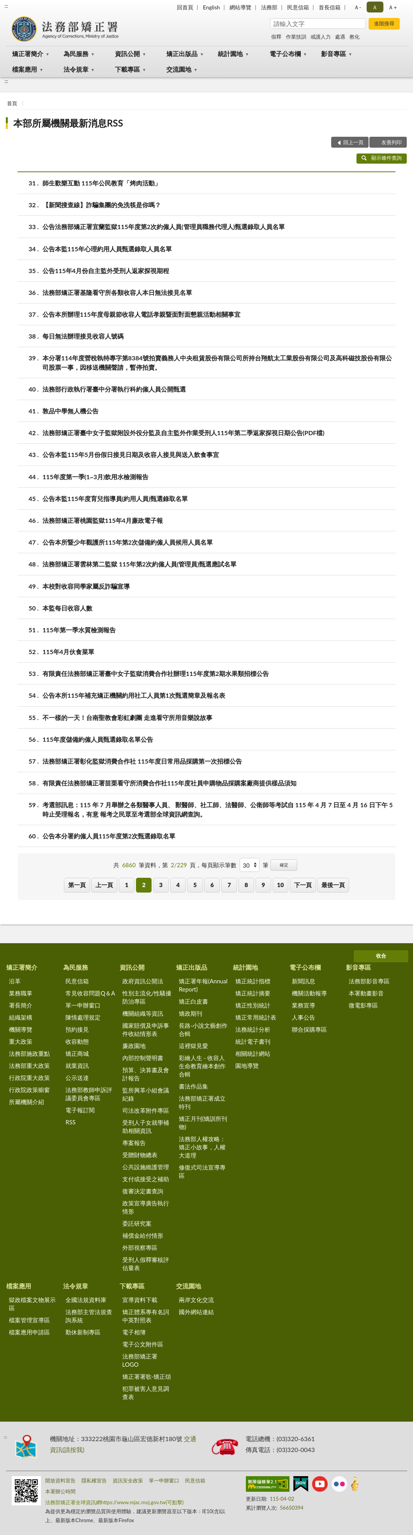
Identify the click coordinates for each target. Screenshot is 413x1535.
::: (6, 6)
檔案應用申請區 (29, 1332)
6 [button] (212, 884)
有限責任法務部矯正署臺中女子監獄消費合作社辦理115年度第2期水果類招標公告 (155, 673)
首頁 (12, 103)
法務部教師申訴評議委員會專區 (88, 1093)
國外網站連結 (196, 1311)
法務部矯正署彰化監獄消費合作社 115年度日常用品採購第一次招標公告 (142, 761)
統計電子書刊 (252, 1041)
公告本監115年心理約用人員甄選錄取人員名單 (107, 248)
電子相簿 (134, 1332)
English (211, 7)
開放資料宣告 (60, 1480)
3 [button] (161, 884)
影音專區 (333, 53)
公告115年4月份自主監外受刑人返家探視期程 (105, 270)
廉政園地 (134, 1045)
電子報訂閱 (80, 1109)
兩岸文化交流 (196, 1299)
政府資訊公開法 (142, 981)
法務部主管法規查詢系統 (88, 1315)
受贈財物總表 (139, 1154)
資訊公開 (127, 53)
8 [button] (246, 884)
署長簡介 (20, 1005)
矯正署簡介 (27, 53)
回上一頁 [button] (353, 142)
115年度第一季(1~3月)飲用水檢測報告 (95, 476)
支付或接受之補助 (145, 1178)
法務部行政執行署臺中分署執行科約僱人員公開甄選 (114, 389)
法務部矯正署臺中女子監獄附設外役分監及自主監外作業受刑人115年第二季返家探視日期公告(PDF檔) (183, 432)
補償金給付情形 (142, 1235)
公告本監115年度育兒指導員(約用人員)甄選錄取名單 (115, 498)
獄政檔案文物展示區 (32, 1303)
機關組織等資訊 (142, 1013)
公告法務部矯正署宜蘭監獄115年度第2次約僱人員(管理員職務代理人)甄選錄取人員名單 (163, 226)
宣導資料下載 (139, 1299)
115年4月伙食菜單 (68, 651)
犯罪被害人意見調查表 (145, 1392)
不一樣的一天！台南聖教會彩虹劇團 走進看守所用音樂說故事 (127, 717)
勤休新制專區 (83, 1332)
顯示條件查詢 (382, 158)
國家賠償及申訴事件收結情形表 (145, 1029)
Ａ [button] (375, 7)
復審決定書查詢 (142, 1190)
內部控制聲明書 (142, 1057)
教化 (354, 37)
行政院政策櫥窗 (29, 1089)
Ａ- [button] (357, 7)
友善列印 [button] (391, 142)
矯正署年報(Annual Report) (203, 985)
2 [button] (144, 884)
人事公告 (303, 1017)
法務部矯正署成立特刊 (202, 1102)
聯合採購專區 (309, 1029)
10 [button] (280, 884)
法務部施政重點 (29, 1053)
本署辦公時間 (60, 1491)
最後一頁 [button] (333, 884)
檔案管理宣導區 (29, 1319)
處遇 (340, 37)
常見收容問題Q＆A (90, 993)
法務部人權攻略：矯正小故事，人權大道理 (202, 1147)
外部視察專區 (139, 1247)
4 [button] (178, 884)
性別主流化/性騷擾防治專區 (147, 997)
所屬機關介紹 (26, 1101)
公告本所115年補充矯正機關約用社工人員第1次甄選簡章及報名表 (133, 695)
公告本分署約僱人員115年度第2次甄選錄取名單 (108, 835)
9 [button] (263, 884)
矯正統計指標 (252, 981)
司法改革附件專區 (145, 1110)
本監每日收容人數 (67, 607)
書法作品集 (193, 1086)
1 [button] (127, 884)
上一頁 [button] (104, 884)
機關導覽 (20, 1029)
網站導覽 (240, 7)
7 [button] (229, 884)
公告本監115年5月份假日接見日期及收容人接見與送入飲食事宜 (130, 454)
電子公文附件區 (142, 1344)
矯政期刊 (190, 1013)
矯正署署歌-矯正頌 (146, 1376)
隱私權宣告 (94, 1480)
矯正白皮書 (193, 1001)
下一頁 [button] (303, 884)
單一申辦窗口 (83, 1005)
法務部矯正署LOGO (139, 1360)
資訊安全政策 (128, 1480)
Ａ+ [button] (392, 7)
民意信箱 (298, 7)
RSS (70, 1122)
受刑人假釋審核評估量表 (145, 1263)
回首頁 (185, 7)
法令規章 (76, 69)
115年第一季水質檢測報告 (79, 629)
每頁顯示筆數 (219, 864)
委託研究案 (137, 1223)
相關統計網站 (252, 1053)
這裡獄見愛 (193, 1045)
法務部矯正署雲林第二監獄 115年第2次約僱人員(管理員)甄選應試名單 (139, 563)
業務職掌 (20, 993)
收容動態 (77, 1041)
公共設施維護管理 (145, 1166)
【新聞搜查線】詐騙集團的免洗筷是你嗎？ (101, 204)
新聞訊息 (303, 981)
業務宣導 (303, 1005)
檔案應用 (24, 69)
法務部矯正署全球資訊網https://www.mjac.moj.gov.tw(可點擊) (114, 1502)
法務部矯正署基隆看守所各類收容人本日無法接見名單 (117, 292)
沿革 (15, 981)
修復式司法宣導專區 (202, 1171)
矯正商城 (77, 1053)
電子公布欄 (285, 53)
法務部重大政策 (29, 1065)
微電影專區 (363, 1005)
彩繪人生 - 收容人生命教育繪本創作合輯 (202, 1066)
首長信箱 (330, 7)
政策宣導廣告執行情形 (145, 1207)
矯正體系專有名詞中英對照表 (145, 1315)
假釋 (276, 37)
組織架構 (20, 1017)
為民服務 (76, 53)
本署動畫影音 (366, 993)
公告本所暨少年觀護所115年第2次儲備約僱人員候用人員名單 (127, 542)
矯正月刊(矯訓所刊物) (203, 1122)
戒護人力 (321, 37)
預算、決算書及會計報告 (145, 1074)
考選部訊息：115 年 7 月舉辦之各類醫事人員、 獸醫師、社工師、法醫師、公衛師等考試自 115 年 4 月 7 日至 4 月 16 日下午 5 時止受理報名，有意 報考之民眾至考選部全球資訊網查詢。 (217, 808)
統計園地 (230, 53)
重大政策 (20, 1041)
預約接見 (77, 1029)
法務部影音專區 (369, 981)
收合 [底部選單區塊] (381, 956)
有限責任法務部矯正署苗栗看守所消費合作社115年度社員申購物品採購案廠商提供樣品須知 (169, 782)
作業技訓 (296, 37)
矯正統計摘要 (252, 993)
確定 (284, 864)
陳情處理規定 (83, 1017)
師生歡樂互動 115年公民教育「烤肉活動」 (101, 182)
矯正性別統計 (252, 1005)
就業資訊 (77, 1065)
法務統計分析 (252, 1029)
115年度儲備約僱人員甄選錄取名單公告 (97, 739)
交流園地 (178, 69)
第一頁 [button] (77, 884)
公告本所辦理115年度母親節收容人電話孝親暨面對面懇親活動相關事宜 (141, 314)
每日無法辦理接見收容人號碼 (83, 336)
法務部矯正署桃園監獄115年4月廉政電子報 (102, 520)
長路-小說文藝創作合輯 (203, 1029)
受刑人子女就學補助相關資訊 (145, 1126)
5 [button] (195, 884)
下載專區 (127, 69)
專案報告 (134, 1142)
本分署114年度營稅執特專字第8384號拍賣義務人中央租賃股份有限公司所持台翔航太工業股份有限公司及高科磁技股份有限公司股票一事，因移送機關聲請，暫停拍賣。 (217, 362)
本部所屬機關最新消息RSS (68, 123)
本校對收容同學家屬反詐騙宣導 (86, 586)
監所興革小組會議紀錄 (145, 1094)
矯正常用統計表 (255, 1017)
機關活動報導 (309, 993)
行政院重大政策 (29, 1077)
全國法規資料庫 (85, 1299)
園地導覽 (247, 1065)
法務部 (269, 7)
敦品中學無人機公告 (70, 410)
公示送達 (77, 1077)
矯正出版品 (182, 53)
